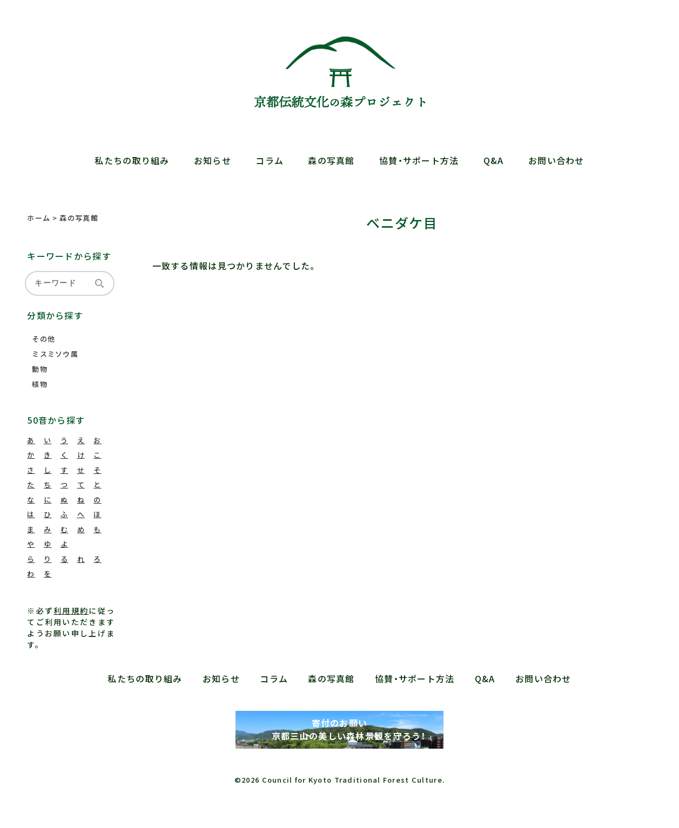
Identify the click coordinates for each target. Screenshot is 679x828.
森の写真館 (331, 160)
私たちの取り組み (132, 160)
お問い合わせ (556, 160)
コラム (270, 160)
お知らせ (212, 160)
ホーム (38, 218)
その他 (43, 339)
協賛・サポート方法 (419, 160)
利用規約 (71, 610)
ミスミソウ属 (55, 354)
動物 (40, 369)
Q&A (493, 160)
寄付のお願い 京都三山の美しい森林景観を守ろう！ (339, 729)
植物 (40, 384)
